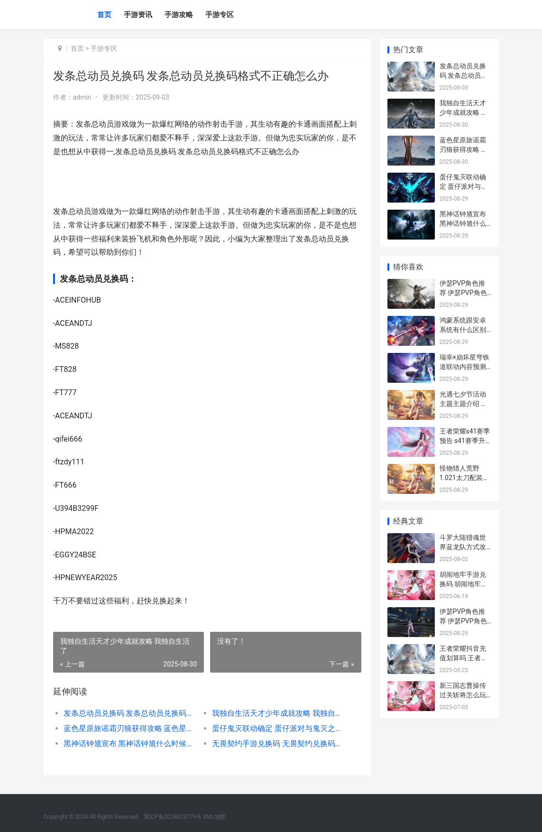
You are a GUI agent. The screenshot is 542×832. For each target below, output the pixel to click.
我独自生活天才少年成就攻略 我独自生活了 (279, 713)
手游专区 (219, 14)
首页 (104, 14)
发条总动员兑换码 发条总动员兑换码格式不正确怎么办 (130, 713)
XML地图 (214, 817)
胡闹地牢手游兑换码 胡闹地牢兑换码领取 (463, 584)
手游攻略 (179, 14)
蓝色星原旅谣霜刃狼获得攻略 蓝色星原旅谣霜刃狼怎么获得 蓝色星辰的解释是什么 (130, 728)
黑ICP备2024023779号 (173, 817)
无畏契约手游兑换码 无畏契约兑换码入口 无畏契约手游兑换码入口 (279, 743)
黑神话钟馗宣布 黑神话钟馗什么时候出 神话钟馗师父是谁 (130, 743)
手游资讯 (138, 14)
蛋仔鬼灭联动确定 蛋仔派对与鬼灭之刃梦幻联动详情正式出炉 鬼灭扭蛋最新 (279, 728)
